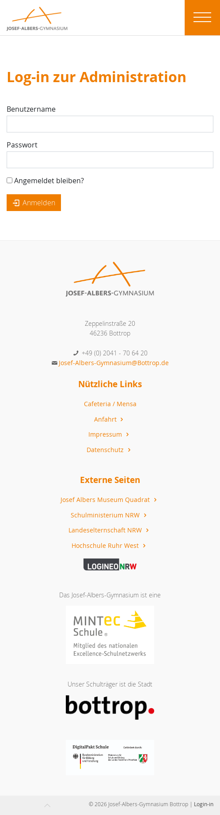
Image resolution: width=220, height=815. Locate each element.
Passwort (22, 145)
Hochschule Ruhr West (110, 545)
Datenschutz (110, 449)
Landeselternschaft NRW (109, 530)
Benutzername (31, 109)
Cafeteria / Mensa (110, 404)
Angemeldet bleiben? (45, 180)
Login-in (203, 803)
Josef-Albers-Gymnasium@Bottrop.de (114, 362)
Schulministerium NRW (109, 515)
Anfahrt (109, 419)
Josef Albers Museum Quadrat (110, 499)
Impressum (109, 434)
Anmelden (33, 203)
